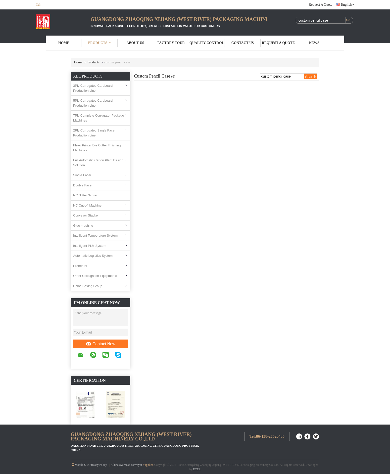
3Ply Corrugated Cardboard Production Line (93, 88)
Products (99, 43)
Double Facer (83, 185)
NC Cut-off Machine (87, 205)
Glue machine (83, 225)
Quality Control (207, 43)
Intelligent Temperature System (95, 235)
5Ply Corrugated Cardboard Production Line (93, 103)
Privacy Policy (98, 465)
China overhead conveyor (126, 465)
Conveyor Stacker (86, 215)
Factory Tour (171, 43)
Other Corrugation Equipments (95, 276)
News (314, 43)
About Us (135, 43)
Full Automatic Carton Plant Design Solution (98, 162)
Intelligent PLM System (89, 246)
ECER (197, 469)
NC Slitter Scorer (85, 195)
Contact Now (100, 344)
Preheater (80, 266)
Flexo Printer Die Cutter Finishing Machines (97, 147)
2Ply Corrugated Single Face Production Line (93, 133)
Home (63, 43)
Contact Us (242, 43)
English (347, 4)
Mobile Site (80, 465)
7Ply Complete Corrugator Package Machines (98, 118)
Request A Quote (320, 4)
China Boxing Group (87, 286)
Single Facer (82, 175)
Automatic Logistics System (93, 256)
